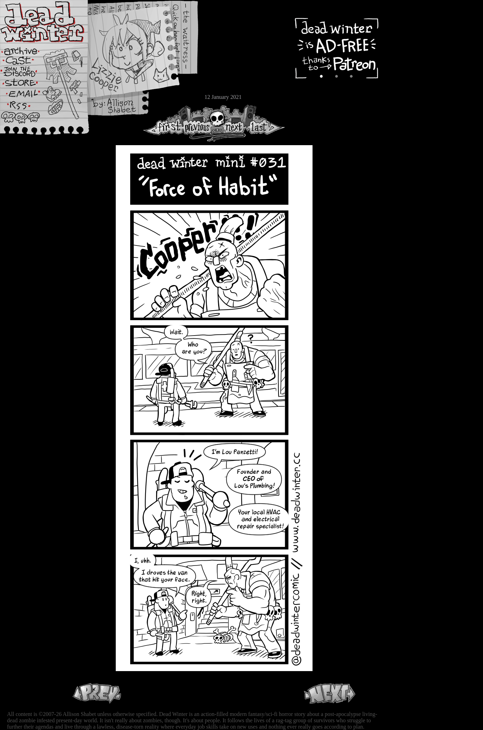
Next (232, 123)
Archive (26, 50)
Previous (200, 123)
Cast (26, 62)
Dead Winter (52, 22)
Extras (26, 74)
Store (26, 85)
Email (26, 96)
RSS (26, 109)
